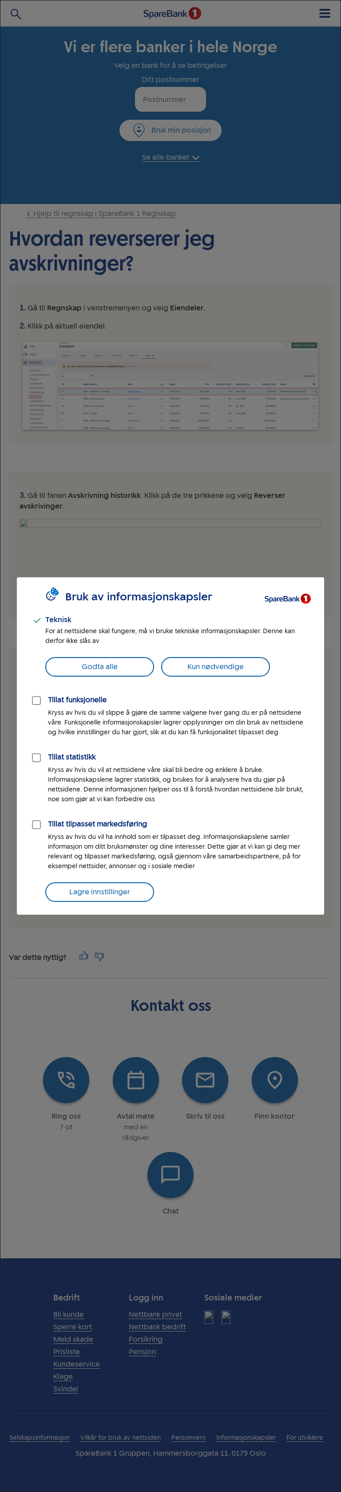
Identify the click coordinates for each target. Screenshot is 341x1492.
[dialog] (170, 746)
